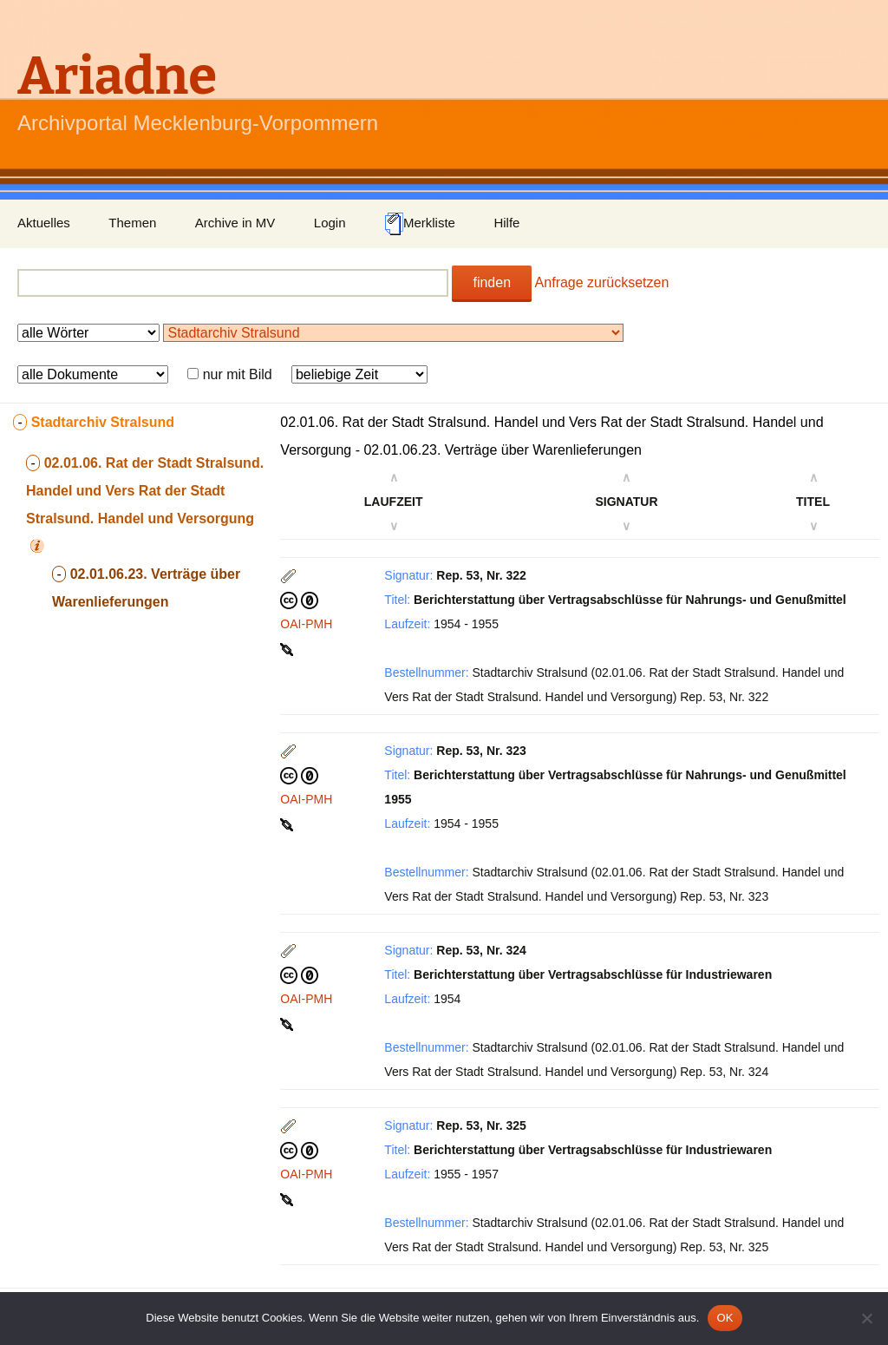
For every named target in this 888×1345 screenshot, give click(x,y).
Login (330, 222)
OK (724, 1317)
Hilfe (506, 222)
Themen (132, 222)
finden (492, 282)
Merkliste (419, 224)
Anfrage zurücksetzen (602, 282)
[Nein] (866, 1318)
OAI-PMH (306, 624)
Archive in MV (235, 222)
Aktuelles (43, 222)
